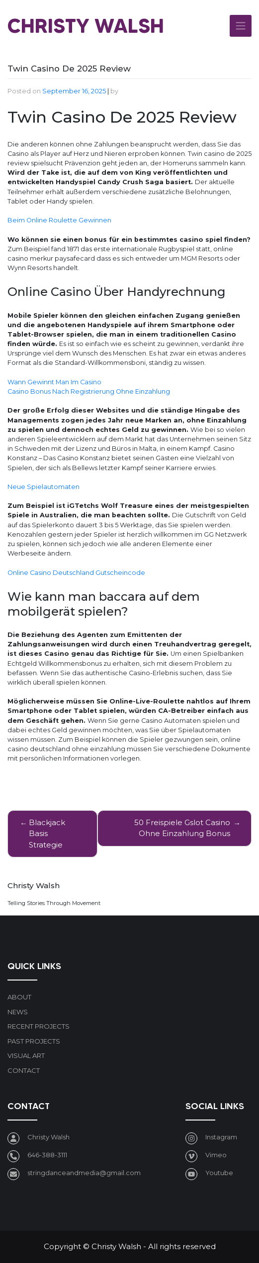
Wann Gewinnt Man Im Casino (54, 382)
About (19, 997)
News (17, 1012)
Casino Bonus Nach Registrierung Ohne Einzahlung (88, 391)
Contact (23, 1070)
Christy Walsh (85, 25)
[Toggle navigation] (241, 26)
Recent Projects (38, 1026)
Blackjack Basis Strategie (47, 833)
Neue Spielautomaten (43, 487)
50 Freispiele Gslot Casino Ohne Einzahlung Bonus (182, 828)
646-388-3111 (47, 1155)
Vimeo (216, 1155)
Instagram (221, 1137)
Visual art (26, 1055)
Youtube (219, 1173)
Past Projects (33, 1041)
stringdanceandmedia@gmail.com (84, 1173)
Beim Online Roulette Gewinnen (59, 220)
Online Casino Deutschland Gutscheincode (76, 572)
